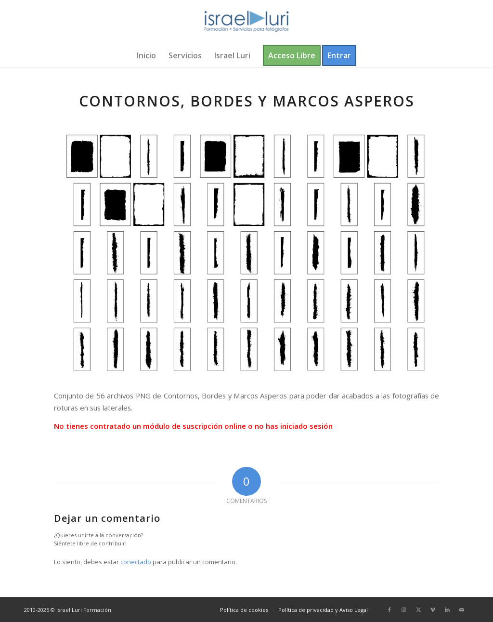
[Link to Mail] (461, 609)
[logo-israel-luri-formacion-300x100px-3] (246, 21)
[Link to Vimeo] (433, 609)
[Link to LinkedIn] (447, 609)
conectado (135, 561)
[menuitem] (146, 55)
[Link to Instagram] (404, 609)
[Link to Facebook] (389, 609)
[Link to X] (418, 609)
